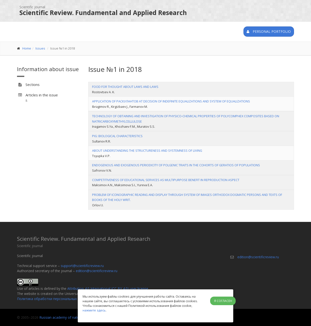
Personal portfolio (269, 31)
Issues (40, 48)
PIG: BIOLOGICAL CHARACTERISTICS (117, 136)
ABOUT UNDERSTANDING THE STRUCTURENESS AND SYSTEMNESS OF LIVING (147, 150)
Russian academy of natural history (67, 317)
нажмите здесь (94, 310)
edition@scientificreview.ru (96, 270)
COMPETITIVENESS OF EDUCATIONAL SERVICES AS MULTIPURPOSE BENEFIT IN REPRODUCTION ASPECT (165, 180)
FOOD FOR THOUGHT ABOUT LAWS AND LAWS (125, 86)
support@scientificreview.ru (82, 265)
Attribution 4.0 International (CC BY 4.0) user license (107, 288)
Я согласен (223, 301)
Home (26, 48)
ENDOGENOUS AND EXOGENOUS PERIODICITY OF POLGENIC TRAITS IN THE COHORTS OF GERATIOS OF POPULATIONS (176, 165)
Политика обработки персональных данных (53, 298)
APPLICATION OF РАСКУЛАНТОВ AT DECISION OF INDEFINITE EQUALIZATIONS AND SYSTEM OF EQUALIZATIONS (171, 101)
